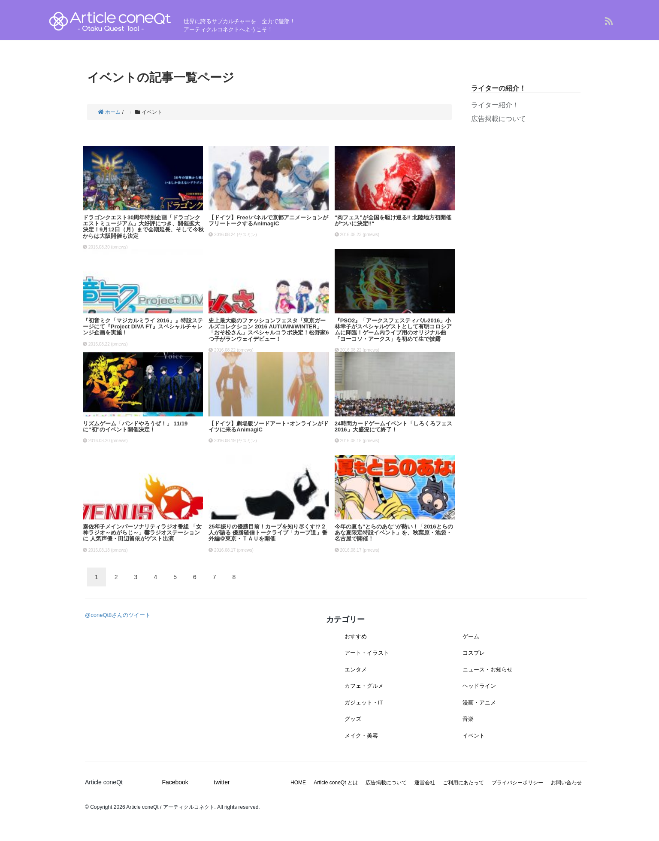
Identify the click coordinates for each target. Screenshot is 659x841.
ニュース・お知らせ (488, 669)
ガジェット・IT (364, 702)
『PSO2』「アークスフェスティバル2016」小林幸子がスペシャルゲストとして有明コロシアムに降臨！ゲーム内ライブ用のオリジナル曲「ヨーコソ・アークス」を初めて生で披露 (393, 329)
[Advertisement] (525, 201)
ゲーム (471, 636)
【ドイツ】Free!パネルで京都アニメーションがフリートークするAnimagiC (268, 220)
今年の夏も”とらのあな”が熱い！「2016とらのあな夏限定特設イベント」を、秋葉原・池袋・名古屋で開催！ (394, 532)
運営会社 (424, 783)
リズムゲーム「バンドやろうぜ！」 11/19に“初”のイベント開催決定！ (135, 426)
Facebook (175, 782)
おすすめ (356, 636)
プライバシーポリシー (517, 783)
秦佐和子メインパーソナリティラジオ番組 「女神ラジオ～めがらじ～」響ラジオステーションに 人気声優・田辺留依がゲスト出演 (142, 532)
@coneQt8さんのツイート (118, 615)
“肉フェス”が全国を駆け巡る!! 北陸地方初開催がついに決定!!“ (393, 220)
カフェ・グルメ (364, 686)
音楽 (468, 719)
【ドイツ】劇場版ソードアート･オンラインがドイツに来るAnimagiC (269, 426)
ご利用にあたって (463, 783)
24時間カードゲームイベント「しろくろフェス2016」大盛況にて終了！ (393, 426)
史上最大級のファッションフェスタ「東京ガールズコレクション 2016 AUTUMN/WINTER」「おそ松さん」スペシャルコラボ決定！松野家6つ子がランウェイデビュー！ (269, 329)
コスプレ (474, 653)
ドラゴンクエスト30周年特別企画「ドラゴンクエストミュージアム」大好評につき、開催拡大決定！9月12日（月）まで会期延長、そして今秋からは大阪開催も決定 (143, 226)
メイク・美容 (361, 735)
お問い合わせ (566, 783)
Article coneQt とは (336, 783)
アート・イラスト (367, 653)
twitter (222, 782)
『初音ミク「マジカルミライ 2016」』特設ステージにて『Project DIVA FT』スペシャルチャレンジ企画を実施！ (143, 326)
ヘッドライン (479, 686)
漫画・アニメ (479, 702)
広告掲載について (498, 118)
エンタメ (356, 669)
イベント (474, 735)
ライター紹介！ (495, 105)
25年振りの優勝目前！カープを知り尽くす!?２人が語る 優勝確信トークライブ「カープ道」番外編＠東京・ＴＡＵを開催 (268, 532)
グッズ (353, 719)
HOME (298, 783)
